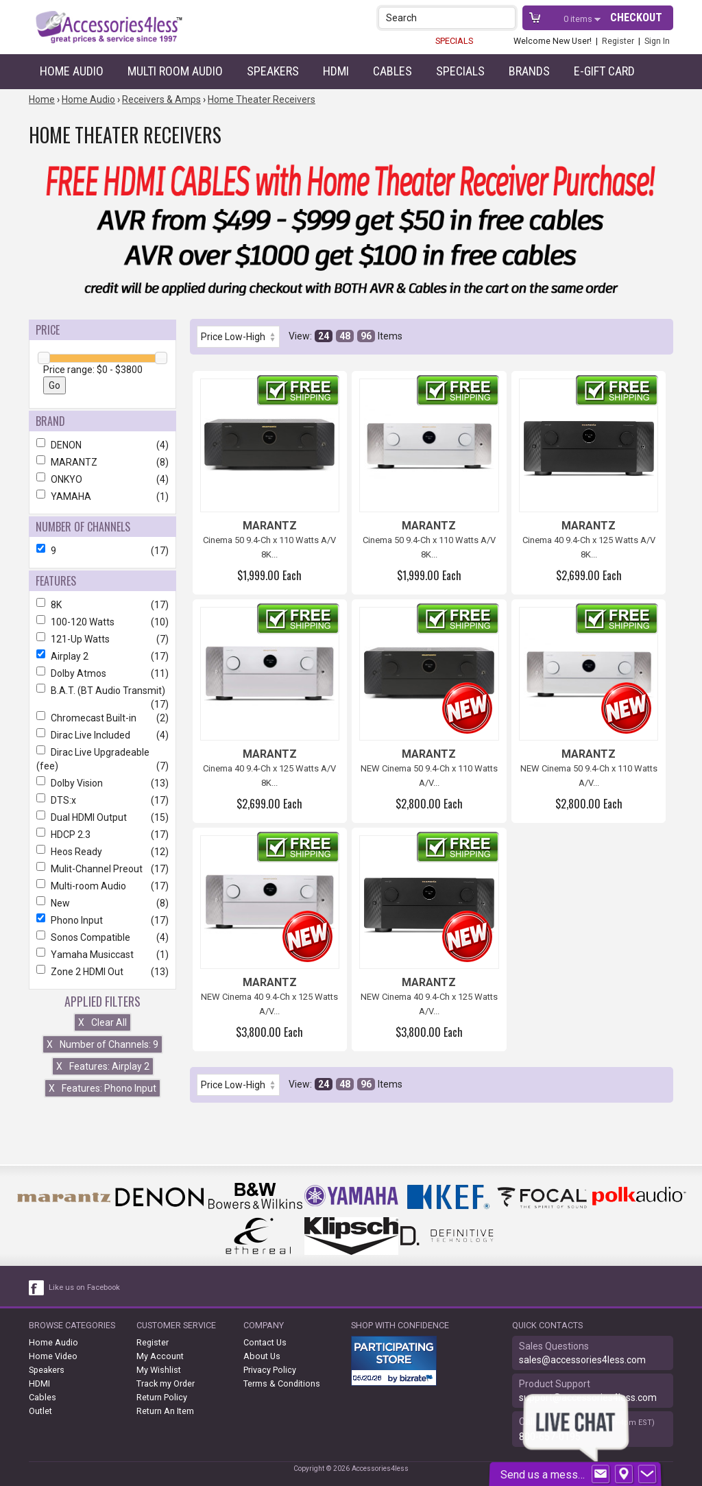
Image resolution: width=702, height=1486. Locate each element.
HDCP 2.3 (102, 834)
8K (102, 605)
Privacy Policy (269, 1370)
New (102, 903)
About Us (261, 1356)
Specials (460, 71)
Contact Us (265, 1342)
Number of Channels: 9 (102, 1044)
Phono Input (102, 920)
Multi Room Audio (175, 71)
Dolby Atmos (102, 673)
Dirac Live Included (102, 735)
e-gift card (604, 71)
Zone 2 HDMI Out (102, 972)
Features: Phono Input (102, 1088)
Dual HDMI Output (102, 817)
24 (323, 336)
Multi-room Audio (102, 886)
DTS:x (102, 800)
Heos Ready (102, 852)
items (579, 19)
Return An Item (165, 1411)
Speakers (273, 71)
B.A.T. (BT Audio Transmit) (102, 690)
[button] (506, 17)
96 (366, 336)
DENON (102, 445)
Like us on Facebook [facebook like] (84, 1287)
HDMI (336, 71)
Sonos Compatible (102, 937)
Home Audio (72, 71)
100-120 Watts (102, 622)
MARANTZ (102, 462)
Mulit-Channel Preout (102, 869)
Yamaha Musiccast (102, 954)
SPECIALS (454, 41)
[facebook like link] (37, 1288)
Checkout (636, 17)
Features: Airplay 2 (102, 1066)
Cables (392, 71)
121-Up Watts (102, 639)
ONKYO (102, 479)
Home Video (53, 1356)
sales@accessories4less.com (582, 1359)
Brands (529, 71)
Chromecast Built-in (102, 718)
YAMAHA (102, 496)
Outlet (40, 1411)
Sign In (657, 41)
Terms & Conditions (281, 1383)
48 (344, 336)
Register (618, 41)
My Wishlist (158, 1370)
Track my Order (165, 1383)
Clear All (102, 1022)
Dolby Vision (102, 783)
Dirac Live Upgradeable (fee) (102, 759)
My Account (160, 1356)
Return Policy (161, 1397)
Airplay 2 (102, 656)
